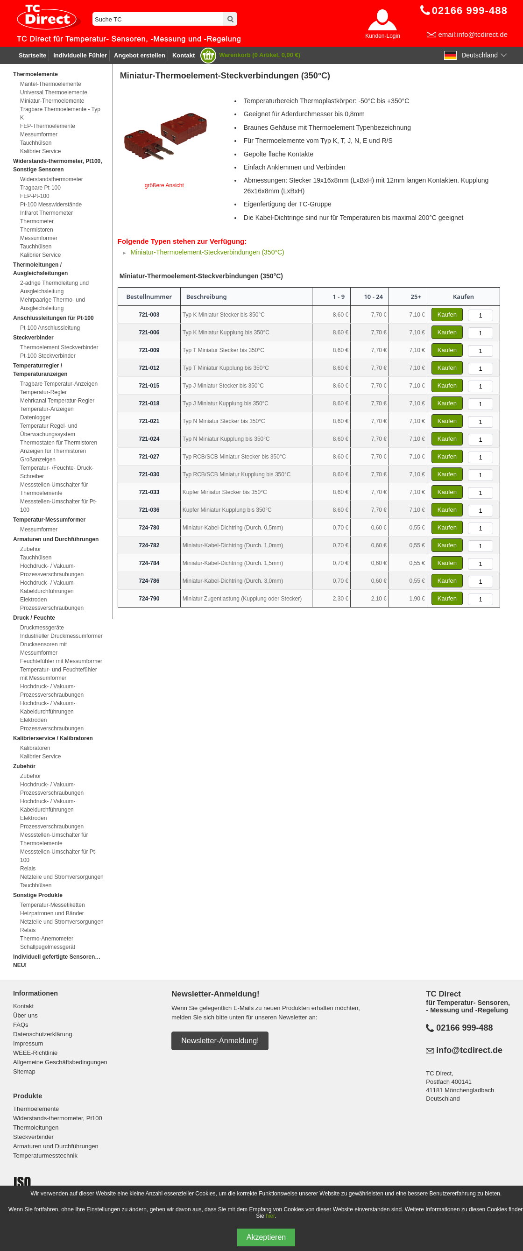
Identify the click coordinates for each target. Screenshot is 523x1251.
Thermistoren (36, 229)
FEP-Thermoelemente (47, 126)
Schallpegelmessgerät (47, 947)
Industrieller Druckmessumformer (61, 636)
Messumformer (38, 134)
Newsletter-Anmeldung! (220, 1041)
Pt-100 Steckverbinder (48, 356)
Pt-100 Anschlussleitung (50, 328)
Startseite (32, 55)
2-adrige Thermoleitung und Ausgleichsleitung (54, 287)
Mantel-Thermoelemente (50, 84)
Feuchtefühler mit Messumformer (61, 661)
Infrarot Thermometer (46, 213)
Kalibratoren (35, 748)
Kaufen (447, 314)
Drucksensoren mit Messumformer (43, 648)
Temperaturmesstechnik (45, 1155)
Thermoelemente (36, 1108)
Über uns (25, 1015)
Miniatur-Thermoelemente (52, 101)
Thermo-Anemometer (46, 938)
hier (270, 1216)
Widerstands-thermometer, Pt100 (57, 1118)
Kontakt (183, 55)
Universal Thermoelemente (53, 92)
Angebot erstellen (139, 55)
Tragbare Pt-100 (40, 187)
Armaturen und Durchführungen (56, 1146)
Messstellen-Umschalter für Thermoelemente (54, 488)
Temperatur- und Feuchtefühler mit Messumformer (58, 673)
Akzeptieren (266, 1237)
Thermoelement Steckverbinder (59, 347)
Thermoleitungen (36, 1127)
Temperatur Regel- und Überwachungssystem (49, 430)
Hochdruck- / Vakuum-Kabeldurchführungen (47, 587)
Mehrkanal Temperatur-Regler (57, 400)
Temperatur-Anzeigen (47, 409)
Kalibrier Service (40, 151)
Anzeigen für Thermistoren (53, 451)
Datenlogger (35, 417)
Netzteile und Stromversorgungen (62, 877)
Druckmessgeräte (42, 627)
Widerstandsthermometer (51, 179)
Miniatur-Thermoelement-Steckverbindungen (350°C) (207, 252)
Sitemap (24, 1071)
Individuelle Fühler (80, 55)
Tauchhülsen (35, 143)
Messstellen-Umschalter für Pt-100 (58, 505)
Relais (27, 868)
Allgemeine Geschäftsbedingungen (60, 1062)
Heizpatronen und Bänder (52, 913)
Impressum (28, 1043)
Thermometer (37, 221)
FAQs (20, 1024)
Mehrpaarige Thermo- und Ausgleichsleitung (52, 304)
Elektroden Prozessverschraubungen (52, 603)
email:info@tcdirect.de (473, 34)
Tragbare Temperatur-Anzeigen (59, 384)
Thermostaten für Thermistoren (58, 442)
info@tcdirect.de (469, 1050)
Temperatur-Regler (43, 392)
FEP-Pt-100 (34, 196)
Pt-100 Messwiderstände (51, 204)
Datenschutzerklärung (42, 1034)
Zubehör (30, 549)
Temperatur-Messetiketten (52, 905)
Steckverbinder (33, 1136)
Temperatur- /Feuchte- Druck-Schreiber (56, 472)
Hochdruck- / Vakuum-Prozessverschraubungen (52, 570)
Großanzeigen (38, 459)
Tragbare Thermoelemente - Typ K (60, 113)
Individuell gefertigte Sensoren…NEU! (56, 961)
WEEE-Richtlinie (35, 1052)
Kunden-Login (382, 36)
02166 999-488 (464, 1027)
